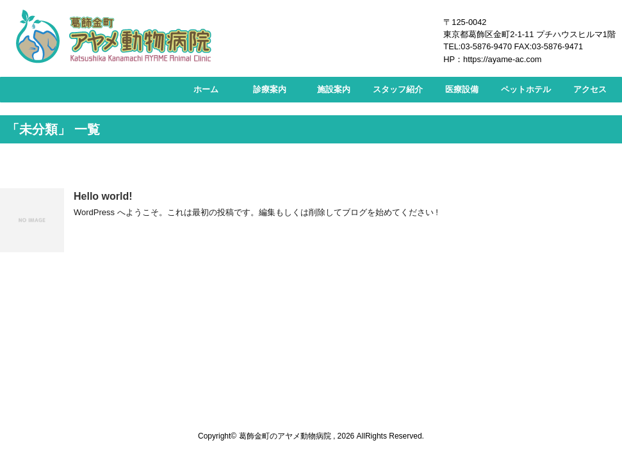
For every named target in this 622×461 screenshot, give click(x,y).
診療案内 (269, 89)
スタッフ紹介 (398, 89)
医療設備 (462, 89)
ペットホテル (526, 89)
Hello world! (103, 196)
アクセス (590, 89)
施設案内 (333, 89)
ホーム (205, 89)
